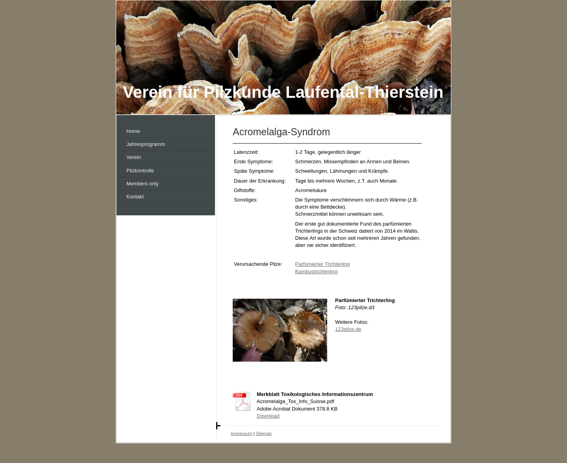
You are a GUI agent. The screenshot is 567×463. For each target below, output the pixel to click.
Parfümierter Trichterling (322, 264)
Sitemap (263, 433)
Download (268, 416)
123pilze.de (348, 329)
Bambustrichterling (316, 271)
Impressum (241, 433)
